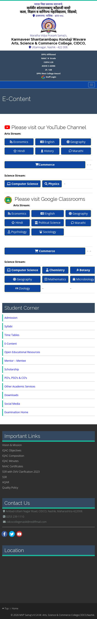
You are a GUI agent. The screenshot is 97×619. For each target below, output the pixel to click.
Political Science (47, 223)
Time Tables (11, 335)
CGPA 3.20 (48, 62)
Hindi (19, 151)
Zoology (22, 288)
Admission (10, 317)
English (47, 142)
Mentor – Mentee (15, 360)
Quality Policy (10, 487)
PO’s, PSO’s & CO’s (15, 378)
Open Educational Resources (22, 352)
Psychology (17, 232)
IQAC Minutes (10, 461)
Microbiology (83, 279)
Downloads (11, 395)
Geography (76, 142)
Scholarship (11, 369)
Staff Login (48, 77)
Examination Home (16, 412)
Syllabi (8, 326)
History (47, 151)
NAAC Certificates (12, 466)
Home (15, 608)
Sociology (47, 232)
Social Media (12, 403)
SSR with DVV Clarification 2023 (21, 471)
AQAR (5, 482)
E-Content (10, 343)
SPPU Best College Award (48, 73)
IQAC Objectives (11, 450)
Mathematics (55, 279)
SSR (4, 477)
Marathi (76, 151)
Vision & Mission (12, 445)
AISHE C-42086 (48, 66)
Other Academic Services (19, 386)
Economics (19, 142)
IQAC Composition (13, 455)
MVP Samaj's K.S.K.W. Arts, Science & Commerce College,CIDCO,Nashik (56, 615)
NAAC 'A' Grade (48, 58)
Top (5, 608)
